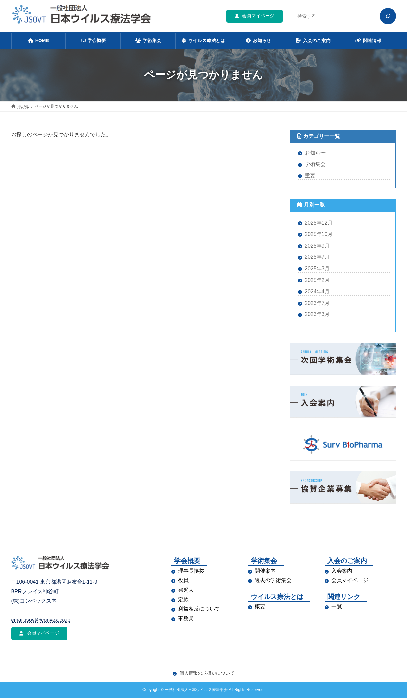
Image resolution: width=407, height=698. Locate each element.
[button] (254, 16)
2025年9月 (317, 245)
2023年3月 (317, 314)
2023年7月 (317, 303)
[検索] (388, 16)
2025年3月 (317, 268)
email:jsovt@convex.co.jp (41, 620)
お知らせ (315, 152)
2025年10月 (319, 234)
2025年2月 (317, 280)
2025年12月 (319, 223)
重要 (310, 175)
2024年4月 (317, 291)
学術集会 (315, 164)
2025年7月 (317, 257)
